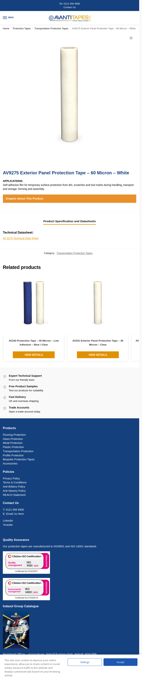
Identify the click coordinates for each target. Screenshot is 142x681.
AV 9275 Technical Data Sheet (20, 238)
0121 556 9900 (72, 3)
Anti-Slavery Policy (14, 490)
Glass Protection (13, 438)
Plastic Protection (13, 447)
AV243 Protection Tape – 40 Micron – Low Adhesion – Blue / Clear (34, 342)
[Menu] (8, 18)
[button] (131, 38)
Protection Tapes (22, 28)
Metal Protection (13, 442)
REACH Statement (14, 494)
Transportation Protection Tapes (51, 28)
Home (6, 28)
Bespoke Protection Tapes (19, 459)
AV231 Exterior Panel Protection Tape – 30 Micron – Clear (97, 342)
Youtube (8, 524)
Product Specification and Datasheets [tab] (69, 221)
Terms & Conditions (15, 482)
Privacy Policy (11, 478)
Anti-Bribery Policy (14, 486)
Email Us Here (15, 513)
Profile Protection (13, 455)
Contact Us (70, 7)
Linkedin (8, 520)
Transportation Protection (18, 451)
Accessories (10, 463)
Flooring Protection (14, 434)
